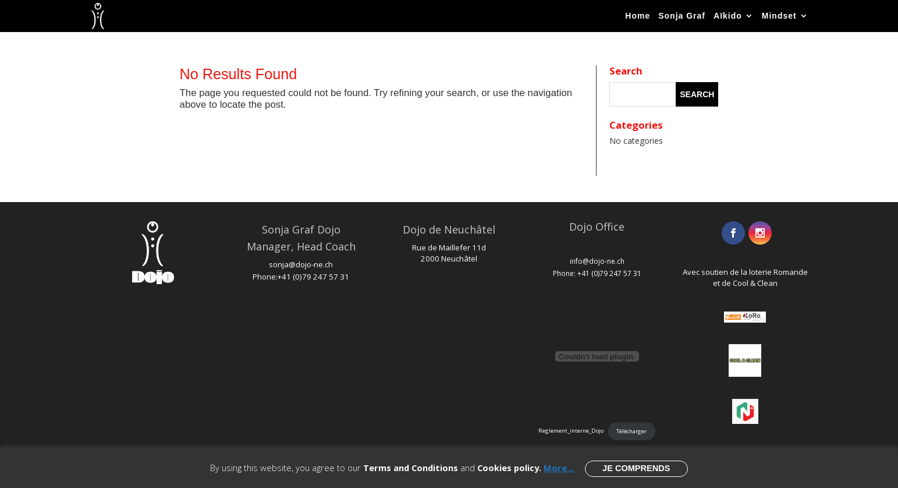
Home (637, 15)
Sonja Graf (681, 15)
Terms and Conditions (410, 467)
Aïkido (728, 15)
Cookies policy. (509, 467)
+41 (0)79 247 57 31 (313, 276)
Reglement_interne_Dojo (571, 431)
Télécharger (631, 431)
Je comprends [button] (636, 468)
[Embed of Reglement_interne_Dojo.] (597, 356)
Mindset (779, 15)
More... (559, 467)
